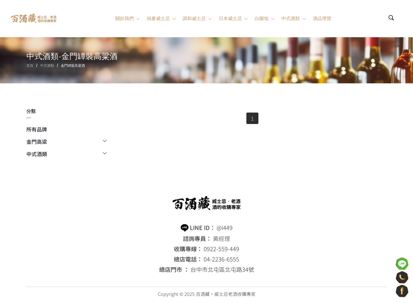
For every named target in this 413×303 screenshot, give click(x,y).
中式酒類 (47, 65)
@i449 (225, 227)
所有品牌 (36, 130)
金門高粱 (66, 142)
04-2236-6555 (221, 259)
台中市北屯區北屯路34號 (222, 269)
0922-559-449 (221, 248)
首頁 (29, 65)
